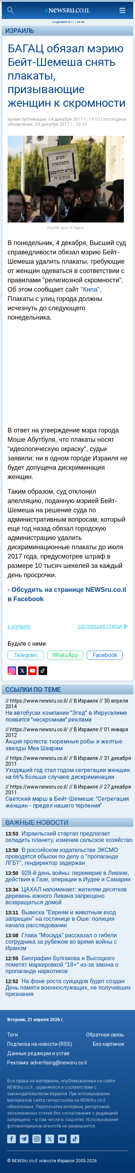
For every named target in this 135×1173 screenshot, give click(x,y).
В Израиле (19, 626)
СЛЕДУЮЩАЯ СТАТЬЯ (99, 626)
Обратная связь (105, 1035)
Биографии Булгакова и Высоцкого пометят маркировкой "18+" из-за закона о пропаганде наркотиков (61, 964)
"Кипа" (90, 289)
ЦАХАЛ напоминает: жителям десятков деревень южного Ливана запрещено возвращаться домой (66, 895)
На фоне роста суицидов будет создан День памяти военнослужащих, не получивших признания (68, 987)
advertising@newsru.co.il (58, 1063)
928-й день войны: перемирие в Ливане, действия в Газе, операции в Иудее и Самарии (67, 876)
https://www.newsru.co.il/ (39, 701)
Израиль (19, 30)
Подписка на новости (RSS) (39, 1044)
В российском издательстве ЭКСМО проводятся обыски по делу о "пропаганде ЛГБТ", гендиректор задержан (61, 856)
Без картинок (108, 1044)
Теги (12, 1035)
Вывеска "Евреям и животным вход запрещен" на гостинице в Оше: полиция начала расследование (60, 918)
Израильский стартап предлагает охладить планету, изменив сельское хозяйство (68, 836)
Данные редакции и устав (38, 1053)
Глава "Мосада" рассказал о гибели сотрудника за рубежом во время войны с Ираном (61, 941)
